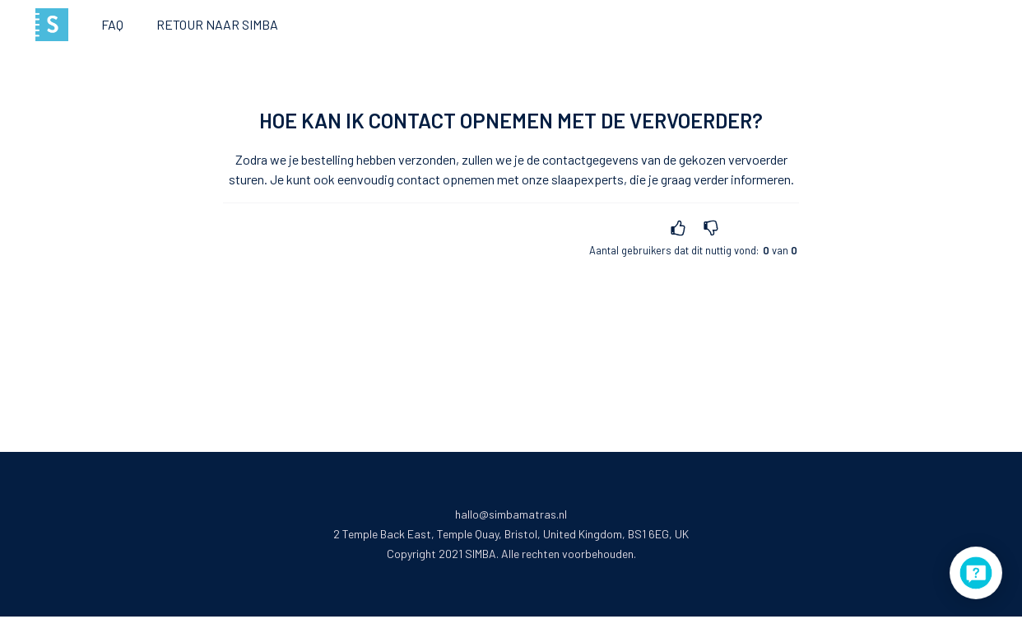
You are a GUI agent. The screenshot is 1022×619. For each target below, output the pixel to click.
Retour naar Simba (217, 24)
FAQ (112, 24)
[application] (976, 573)
